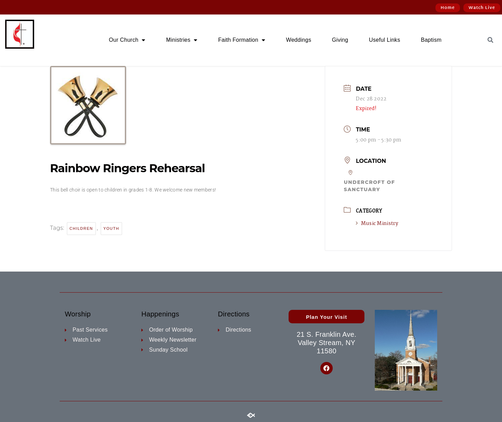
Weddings (298, 40)
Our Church (127, 40)
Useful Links (384, 40)
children (81, 228)
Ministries (182, 40)
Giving (340, 40)
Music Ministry (377, 223)
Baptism (431, 40)
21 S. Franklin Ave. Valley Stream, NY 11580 (326, 343)
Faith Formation (241, 40)
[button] (490, 40)
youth (111, 228)
